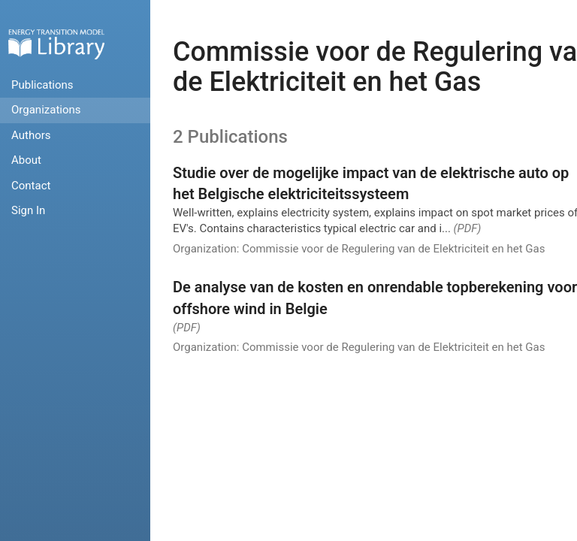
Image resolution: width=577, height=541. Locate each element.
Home (56, 44)
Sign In (28, 210)
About (26, 160)
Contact (30, 185)
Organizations (46, 109)
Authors (31, 135)
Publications (42, 85)
